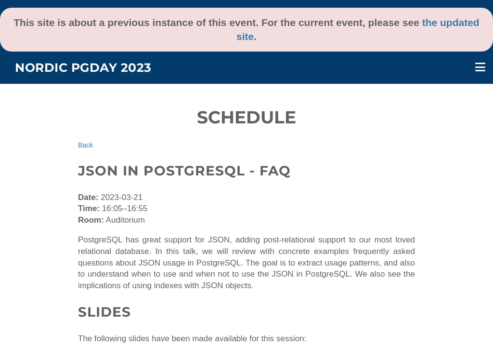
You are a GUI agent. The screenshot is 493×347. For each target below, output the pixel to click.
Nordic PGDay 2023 (83, 67)
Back (85, 145)
